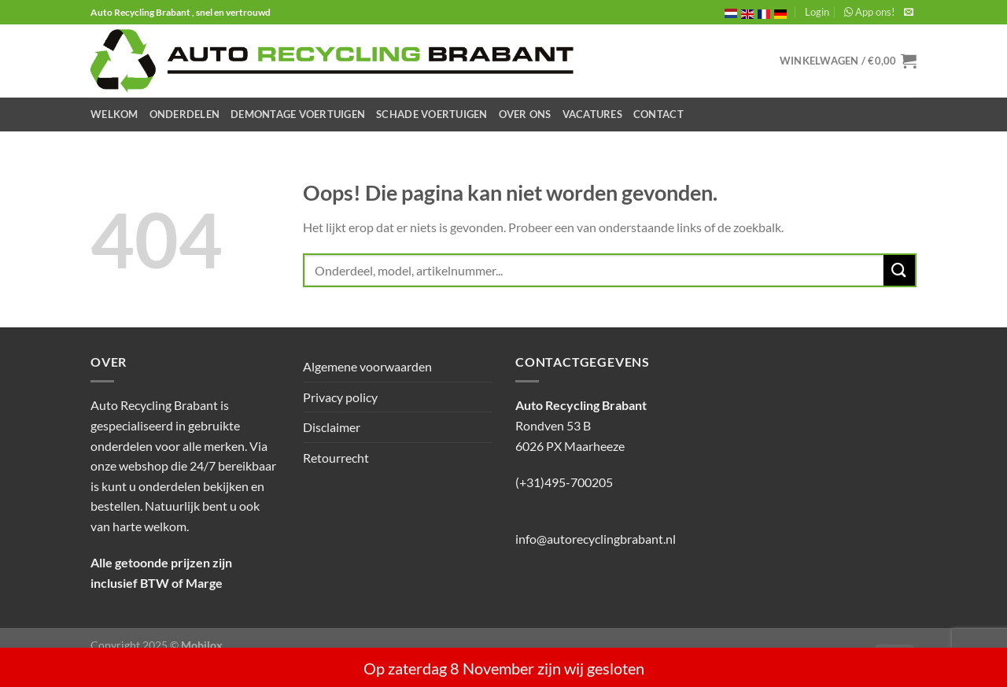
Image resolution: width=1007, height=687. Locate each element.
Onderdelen (184, 114)
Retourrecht (336, 457)
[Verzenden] (899, 270)
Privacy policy (340, 397)
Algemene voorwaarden (367, 366)
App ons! (869, 12)
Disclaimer (331, 426)
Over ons (525, 114)
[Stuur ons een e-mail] (908, 12)
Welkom (114, 114)
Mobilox (202, 645)
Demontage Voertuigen (298, 114)
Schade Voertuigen (431, 114)
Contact (658, 114)
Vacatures (592, 114)
